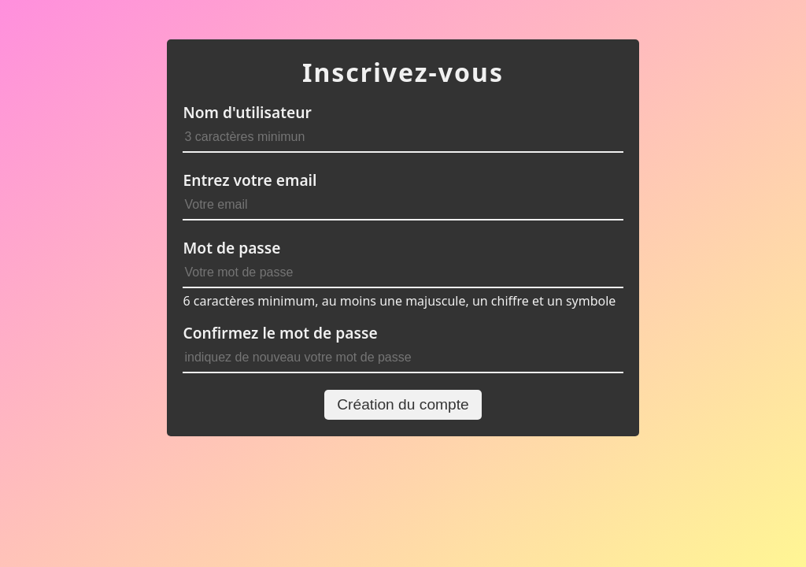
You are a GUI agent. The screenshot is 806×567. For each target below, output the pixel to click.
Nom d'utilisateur (247, 112)
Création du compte (402, 404)
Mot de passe (231, 247)
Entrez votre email (249, 180)
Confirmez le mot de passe (280, 332)
